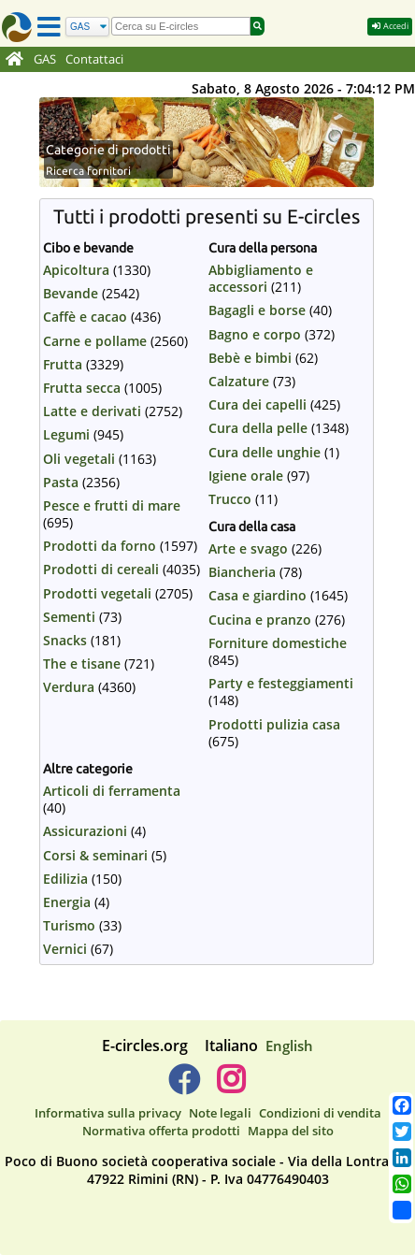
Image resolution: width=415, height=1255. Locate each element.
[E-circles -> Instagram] (230, 1086)
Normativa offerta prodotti (161, 1130)
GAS (45, 59)
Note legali (220, 1112)
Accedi (389, 26)
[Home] (14, 60)
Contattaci (94, 59)
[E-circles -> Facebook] (184, 1086)
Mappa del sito (291, 1130)
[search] (180, 26)
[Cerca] (87, 26)
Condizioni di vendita (320, 1112)
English (289, 1045)
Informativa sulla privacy (108, 1112)
